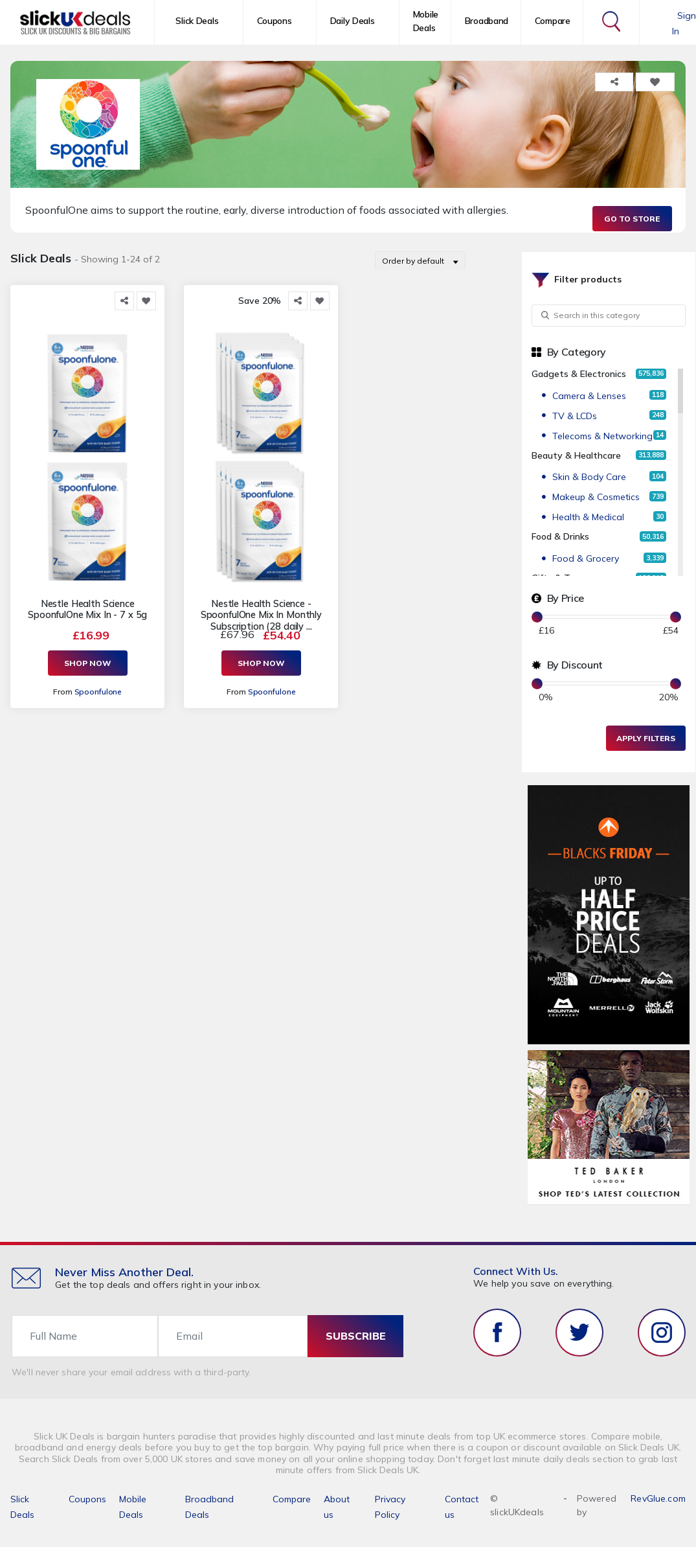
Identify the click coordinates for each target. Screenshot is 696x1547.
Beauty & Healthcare (576, 455)
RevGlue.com (658, 1498)
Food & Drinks (560, 536)
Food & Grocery (585, 558)
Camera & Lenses (589, 396)
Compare (552, 21)
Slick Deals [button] (196, 21)
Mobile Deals (425, 21)
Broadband (486, 21)
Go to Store (632, 218)
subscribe (356, 1335)
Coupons (87, 1499)
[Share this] (124, 301)
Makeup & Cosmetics (596, 497)
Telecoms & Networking (602, 436)
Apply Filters (645, 738)
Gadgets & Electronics (579, 374)
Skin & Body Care (589, 477)
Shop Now (87, 663)
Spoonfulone (98, 691)
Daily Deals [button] (352, 21)
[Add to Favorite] (146, 301)
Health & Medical (588, 517)
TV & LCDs (574, 416)
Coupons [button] (274, 21)
